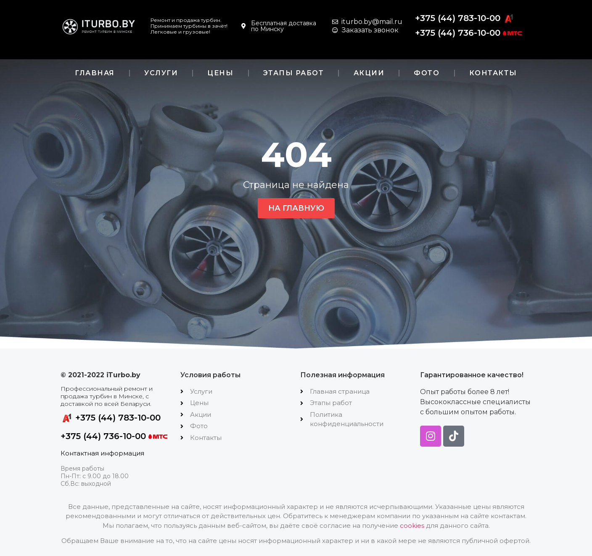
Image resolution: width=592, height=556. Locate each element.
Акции (369, 73)
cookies (412, 526)
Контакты (493, 73)
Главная (95, 73)
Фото (426, 73)
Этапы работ (293, 73)
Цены (220, 73)
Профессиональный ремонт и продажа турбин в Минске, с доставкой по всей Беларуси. (107, 396)
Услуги (161, 73)
